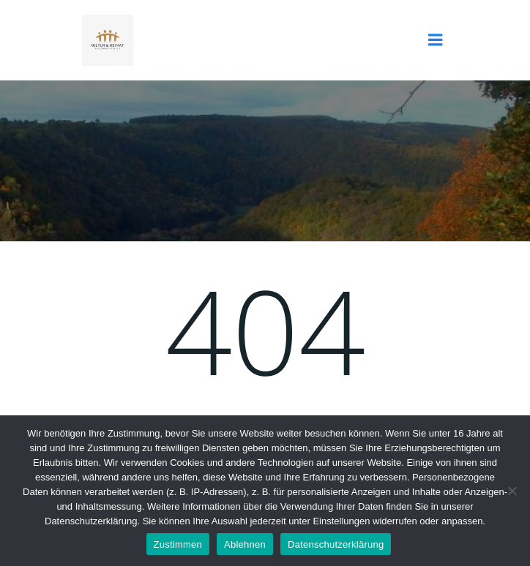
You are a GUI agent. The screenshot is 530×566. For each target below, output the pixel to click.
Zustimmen (178, 544)
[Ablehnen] (511, 490)
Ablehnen (245, 544)
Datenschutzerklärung (336, 544)
